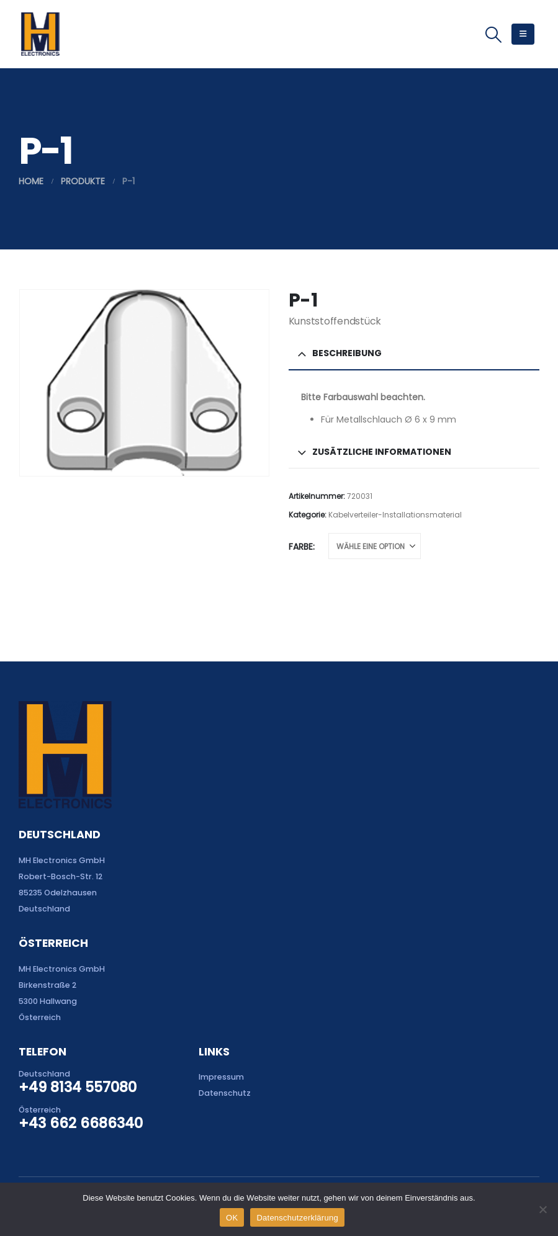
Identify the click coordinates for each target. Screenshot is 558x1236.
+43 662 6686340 (81, 1123)
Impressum (221, 1077)
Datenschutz (225, 1093)
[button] (493, 35)
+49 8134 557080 (78, 1087)
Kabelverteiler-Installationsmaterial (395, 514)
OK (232, 1217)
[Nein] (542, 1209)
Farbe (301, 546)
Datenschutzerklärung (297, 1217)
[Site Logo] (40, 34)
